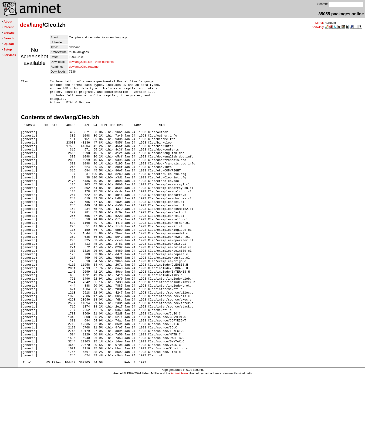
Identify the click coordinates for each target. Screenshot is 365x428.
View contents (104, 62)
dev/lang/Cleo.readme (83, 66)
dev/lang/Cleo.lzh (80, 62)
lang (37, 25)
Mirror (319, 22)
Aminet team (179, 426)
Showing (317, 27)
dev (25, 25)
